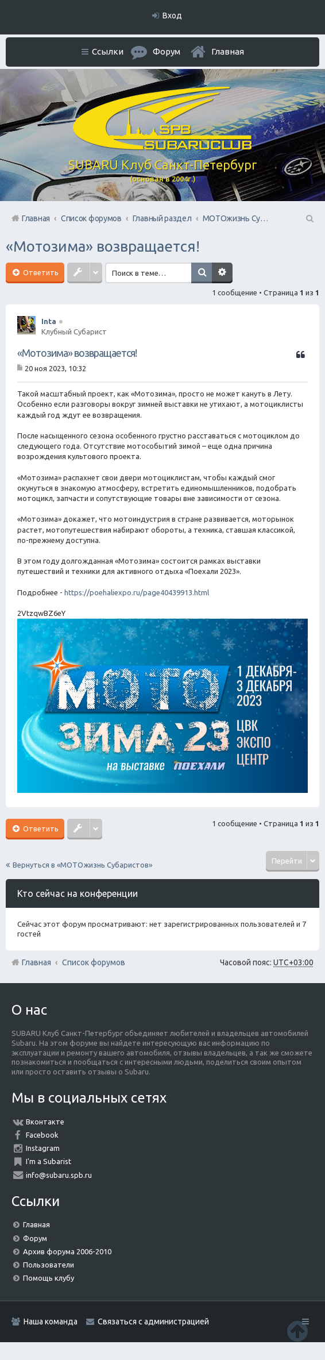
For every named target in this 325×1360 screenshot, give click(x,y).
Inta (48, 321)
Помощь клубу (48, 1278)
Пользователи (48, 1265)
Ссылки (107, 51)
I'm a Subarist (48, 1161)
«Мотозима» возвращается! (103, 246)
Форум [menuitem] (166, 51)
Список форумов (93, 962)
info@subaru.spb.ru (59, 1175)
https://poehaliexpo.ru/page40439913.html (136, 592)
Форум (35, 1238)
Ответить (40, 272)
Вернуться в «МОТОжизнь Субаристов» (82, 865)
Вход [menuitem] (172, 15)
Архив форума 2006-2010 (67, 1251)
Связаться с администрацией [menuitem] (153, 1321)
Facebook (42, 1135)
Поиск (201, 273)
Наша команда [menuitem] (51, 1321)
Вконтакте (45, 1122)
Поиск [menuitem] (309, 218)
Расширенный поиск (222, 273)
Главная (227, 51)
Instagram (43, 1148)
